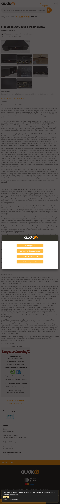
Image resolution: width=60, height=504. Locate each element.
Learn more (13, 495)
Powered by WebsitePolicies (11, 500)
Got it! (6, 497)
